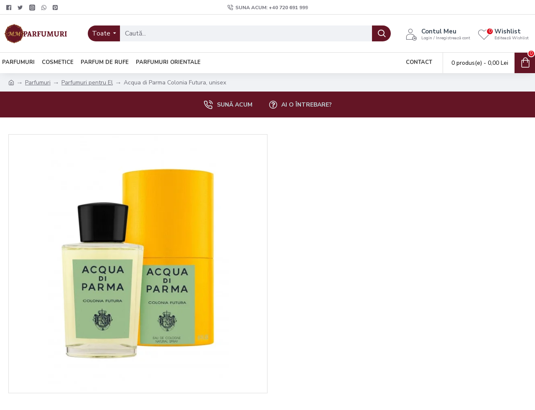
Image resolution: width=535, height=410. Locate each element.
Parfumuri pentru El (87, 83)
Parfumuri (38, 83)
